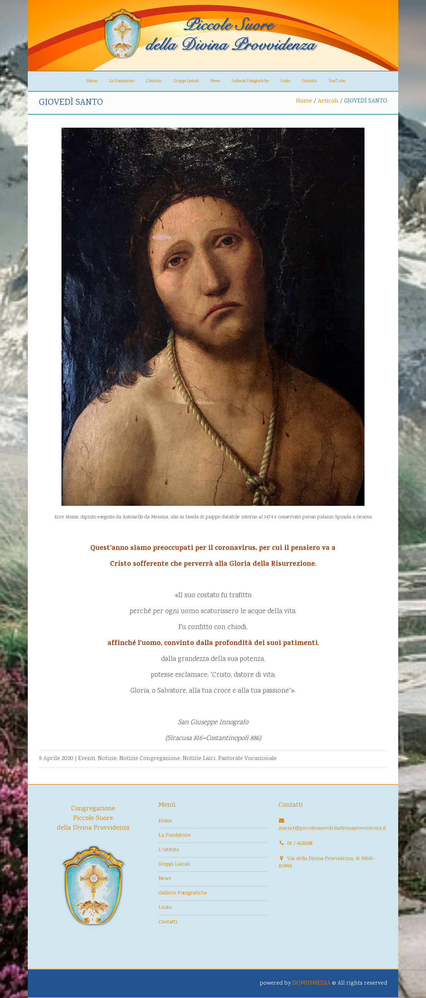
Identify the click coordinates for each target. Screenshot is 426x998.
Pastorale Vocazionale (247, 759)
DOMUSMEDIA (311, 983)
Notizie (107, 759)
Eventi (86, 759)
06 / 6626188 (299, 843)
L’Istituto (154, 81)
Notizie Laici (199, 759)
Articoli (328, 101)
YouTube (337, 81)
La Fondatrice (121, 81)
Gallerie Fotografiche (250, 81)
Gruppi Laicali (186, 81)
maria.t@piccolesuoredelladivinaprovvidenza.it (332, 828)
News (215, 81)
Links (285, 81)
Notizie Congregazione (149, 759)
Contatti (309, 81)
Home (92, 81)
